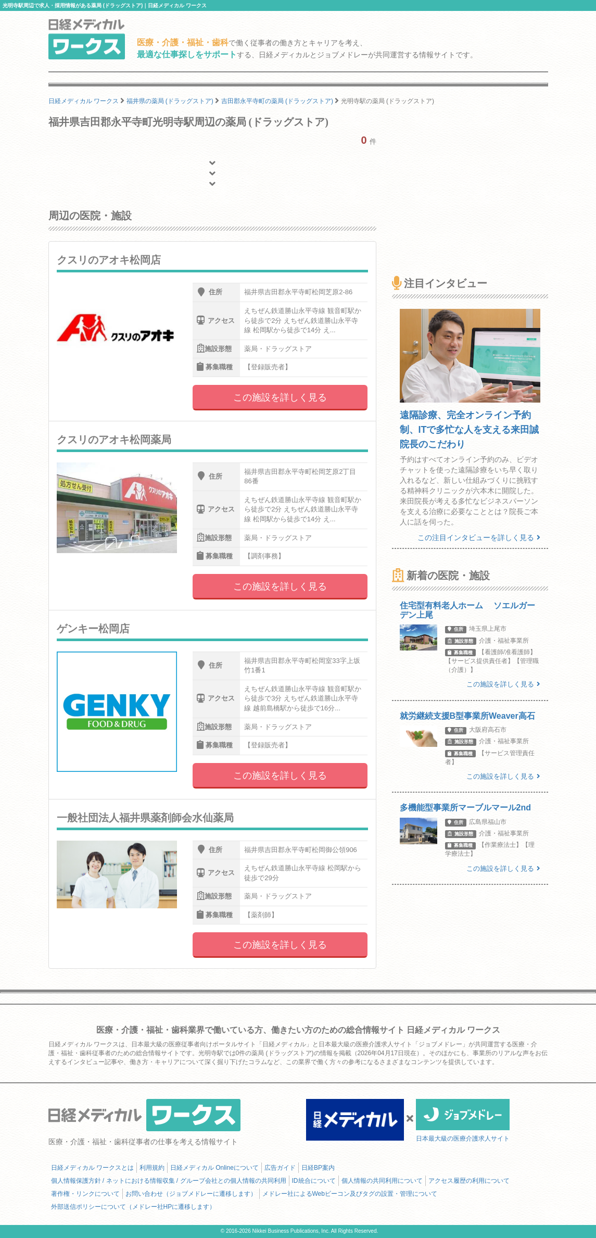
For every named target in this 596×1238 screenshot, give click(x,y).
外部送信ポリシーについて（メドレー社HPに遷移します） (133, 1206)
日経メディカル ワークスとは (92, 1167)
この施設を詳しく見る (280, 397)
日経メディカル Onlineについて (214, 1167)
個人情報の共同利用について (382, 1180)
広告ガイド (280, 1167)
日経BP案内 (318, 1167)
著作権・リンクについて (85, 1193)
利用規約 (152, 1167)
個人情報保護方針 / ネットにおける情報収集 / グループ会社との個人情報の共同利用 (168, 1180)
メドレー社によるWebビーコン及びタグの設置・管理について (349, 1193)
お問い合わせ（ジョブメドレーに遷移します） (191, 1193)
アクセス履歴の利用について (469, 1180)
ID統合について (314, 1180)
